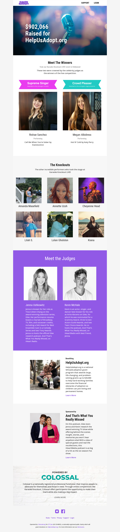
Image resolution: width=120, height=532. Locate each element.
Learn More (71, 395)
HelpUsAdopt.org (53, 527)
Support (85, 3)
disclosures (80, 527)
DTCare (50, 524)
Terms (53, 518)
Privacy (59, 518)
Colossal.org (41, 524)
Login (96, 3)
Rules (48, 518)
